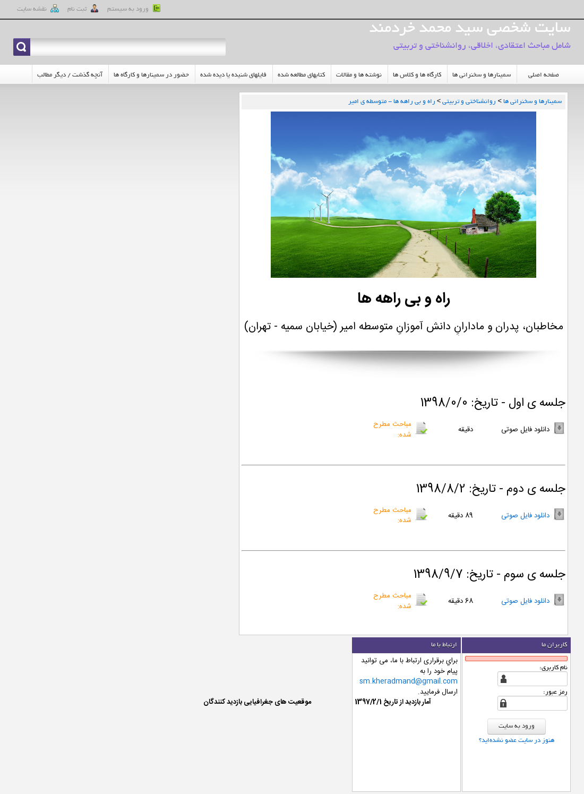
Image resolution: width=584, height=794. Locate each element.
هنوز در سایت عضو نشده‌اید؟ (516, 740)
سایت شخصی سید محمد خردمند (470, 29)
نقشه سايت (38, 8)
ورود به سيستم (134, 8)
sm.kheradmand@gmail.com (408, 681)
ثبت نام (83, 8)
